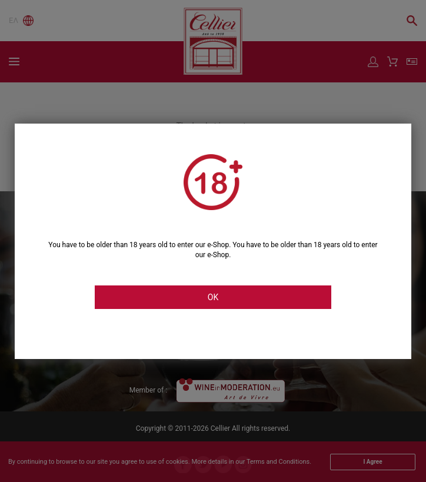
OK (213, 297)
